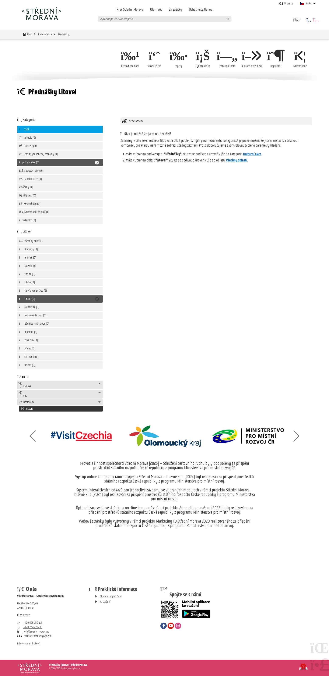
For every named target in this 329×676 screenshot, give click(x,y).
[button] (285, 3)
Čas (22, 394)
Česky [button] (309, 3)
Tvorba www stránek (303, 666)
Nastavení (26, 402)
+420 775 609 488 (30, 626)
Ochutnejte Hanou (201, 9)
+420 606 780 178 (30, 622)
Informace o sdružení (28, 643)
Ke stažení (105, 601)
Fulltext (24, 385)
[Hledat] (228, 19)
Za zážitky (175, 9)
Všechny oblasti (236, 160)
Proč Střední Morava (130, 9)
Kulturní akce (45, 34)
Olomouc (156, 9)
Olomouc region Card (111, 596)
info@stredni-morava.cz (33, 631)
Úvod (41, 13)
